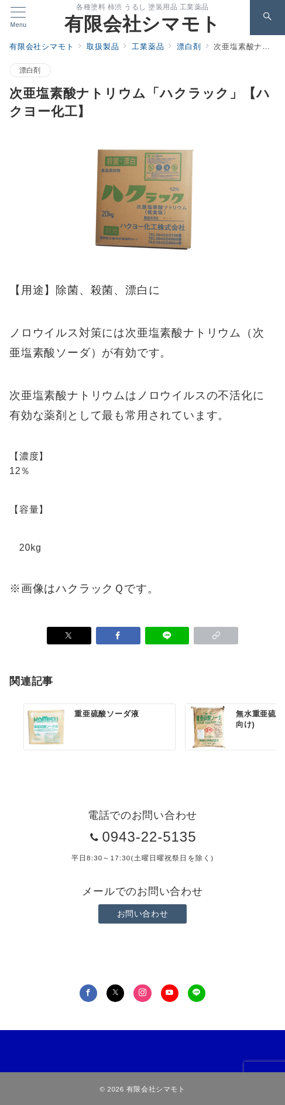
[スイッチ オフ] (267, 17)
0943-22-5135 (149, 837)
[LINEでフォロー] (196, 993)
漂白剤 (30, 70)
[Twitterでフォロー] (115, 993)
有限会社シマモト (142, 24)
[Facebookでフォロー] (88, 993)
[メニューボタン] (18, 17)
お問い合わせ (142, 913)
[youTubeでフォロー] (169, 993)
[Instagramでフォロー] (142, 993)
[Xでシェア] (69, 635)
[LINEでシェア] (167, 635)
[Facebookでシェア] (118, 635)
